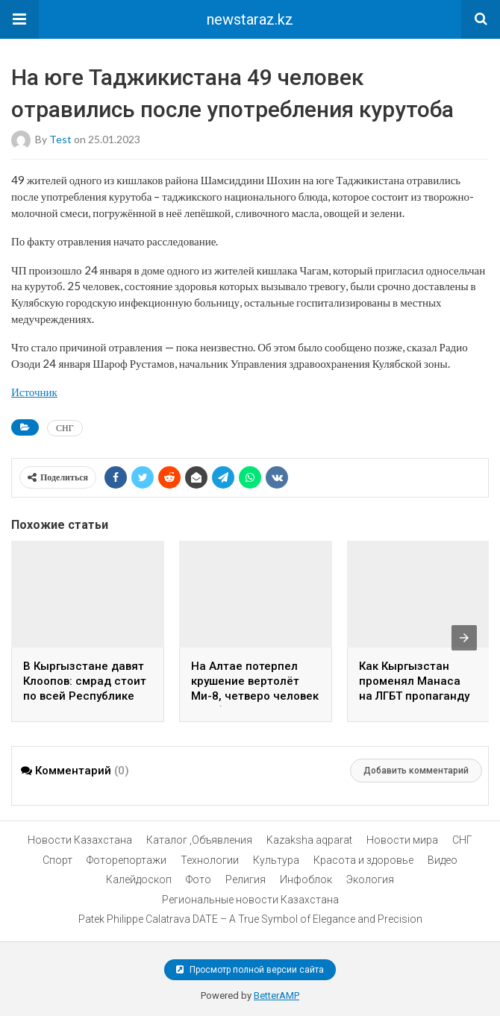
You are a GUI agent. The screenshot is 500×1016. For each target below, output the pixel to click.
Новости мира (402, 840)
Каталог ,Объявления (199, 840)
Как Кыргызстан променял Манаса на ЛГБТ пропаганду (414, 681)
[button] (19, 19)
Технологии (210, 860)
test (60, 139)
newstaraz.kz (250, 19)
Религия (245, 879)
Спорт (57, 860)
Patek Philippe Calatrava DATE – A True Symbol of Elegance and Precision (250, 919)
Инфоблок (306, 879)
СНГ (65, 427)
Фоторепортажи (126, 860)
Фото (198, 879)
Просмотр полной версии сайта (250, 970)
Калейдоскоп (139, 879)
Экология (370, 879)
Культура (276, 860)
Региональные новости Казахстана (250, 900)
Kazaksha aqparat (309, 840)
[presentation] (464, 637)
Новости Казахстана (80, 840)
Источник (34, 391)
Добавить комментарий (416, 770)
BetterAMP (276, 995)
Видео (442, 860)
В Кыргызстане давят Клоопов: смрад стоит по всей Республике (84, 681)
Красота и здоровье (363, 860)
